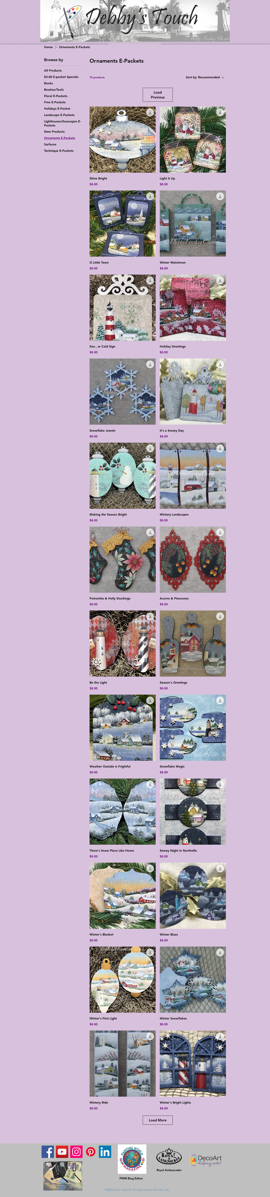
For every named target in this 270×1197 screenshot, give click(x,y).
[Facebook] (48, 1152)
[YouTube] (62, 1152)
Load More (158, 1120)
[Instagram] (76, 1152)
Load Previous (158, 94)
